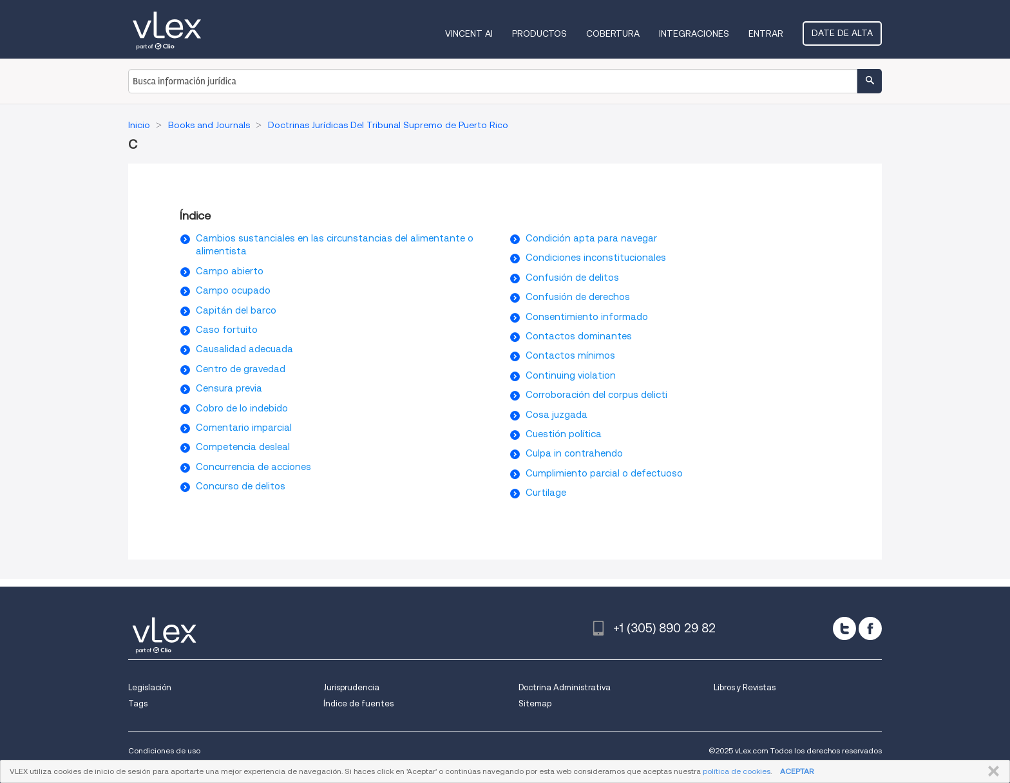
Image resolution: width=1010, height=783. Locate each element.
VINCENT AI (469, 33)
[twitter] (844, 628)
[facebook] (870, 628)
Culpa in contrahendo (574, 453)
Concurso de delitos (240, 486)
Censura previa (229, 388)
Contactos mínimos (570, 355)
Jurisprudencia (351, 687)
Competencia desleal (243, 447)
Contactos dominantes (579, 336)
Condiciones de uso (164, 750)
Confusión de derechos (578, 297)
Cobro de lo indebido (242, 408)
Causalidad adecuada (244, 349)
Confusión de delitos (572, 277)
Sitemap (535, 703)
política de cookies (736, 771)
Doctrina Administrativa (565, 687)
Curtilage (546, 492)
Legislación (149, 687)
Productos (539, 33)
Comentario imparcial (244, 427)
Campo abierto (229, 271)
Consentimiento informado (587, 317)
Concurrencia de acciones (253, 467)
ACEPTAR (797, 771)
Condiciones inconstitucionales (596, 257)
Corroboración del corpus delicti (596, 395)
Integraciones (694, 33)
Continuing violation (571, 375)
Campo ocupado (233, 290)
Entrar (765, 33)
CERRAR (991, 771)
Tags (138, 703)
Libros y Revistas (745, 687)
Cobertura (613, 33)
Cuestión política (564, 434)
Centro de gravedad (240, 369)
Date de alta (842, 33)
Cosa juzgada (556, 415)
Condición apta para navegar (591, 238)
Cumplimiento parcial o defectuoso (604, 473)
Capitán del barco (236, 310)
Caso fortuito (227, 330)
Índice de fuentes (358, 703)
